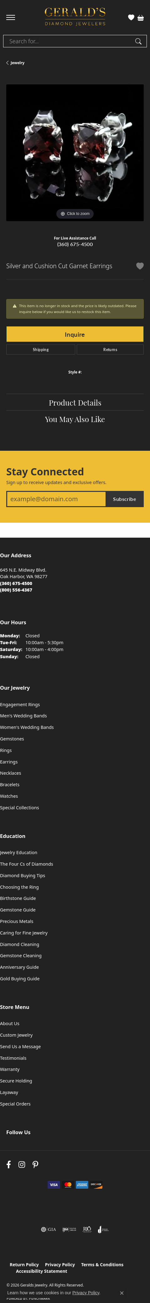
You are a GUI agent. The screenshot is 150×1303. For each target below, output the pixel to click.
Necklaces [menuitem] (10, 773)
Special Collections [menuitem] (19, 808)
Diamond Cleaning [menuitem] (19, 944)
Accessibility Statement (41, 1271)
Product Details (75, 402)
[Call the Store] (16, 583)
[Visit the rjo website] (87, 1229)
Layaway (9, 1092)
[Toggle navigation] (10, 17)
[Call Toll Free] (16, 590)
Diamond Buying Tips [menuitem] (22, 875)
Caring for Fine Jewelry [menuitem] (24, 933)
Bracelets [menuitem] (9, 784)
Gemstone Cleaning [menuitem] (21, 955)
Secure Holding (16, 1081)
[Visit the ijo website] (69, 1229)
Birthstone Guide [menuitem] (18, 898)
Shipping (41, 349)
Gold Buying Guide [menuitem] (19, 979)
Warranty (9, 1069)
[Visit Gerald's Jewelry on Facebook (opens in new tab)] (8, 1164)
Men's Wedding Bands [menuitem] (23, 716)
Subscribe (124, 499)
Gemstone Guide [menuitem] (18, 910)
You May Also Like (75, 418)
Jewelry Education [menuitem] (18, 852)
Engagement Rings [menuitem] (20, 704)
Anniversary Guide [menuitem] (19, 967)
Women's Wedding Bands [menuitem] (27, 727)
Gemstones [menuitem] (12, 739)
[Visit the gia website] (48, 1229)
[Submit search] (139, 41)
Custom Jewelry (16, 1035)
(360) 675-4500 (75, 244)
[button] (131, 17)
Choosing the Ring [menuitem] (19, 887)
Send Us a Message (20, 1046)
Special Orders (15, 1104)
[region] (75, 152)
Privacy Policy (60, 1264)
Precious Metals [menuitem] (16, 921)
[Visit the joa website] (103, 1229)
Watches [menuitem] (9, 796)
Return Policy (24, 1264)
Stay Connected (45, 472)
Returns (110, 349)
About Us (9, 1023)
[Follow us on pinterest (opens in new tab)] (35, 1164)
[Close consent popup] (122, 1293)
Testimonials (13, 1058)
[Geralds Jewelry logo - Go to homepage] (75, 18)
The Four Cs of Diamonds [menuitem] (26, 864)
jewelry (17, 62)
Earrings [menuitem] (9, 762)
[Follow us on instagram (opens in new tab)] (21, 1164)
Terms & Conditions (102, 1264)
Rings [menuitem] (6, 750)
